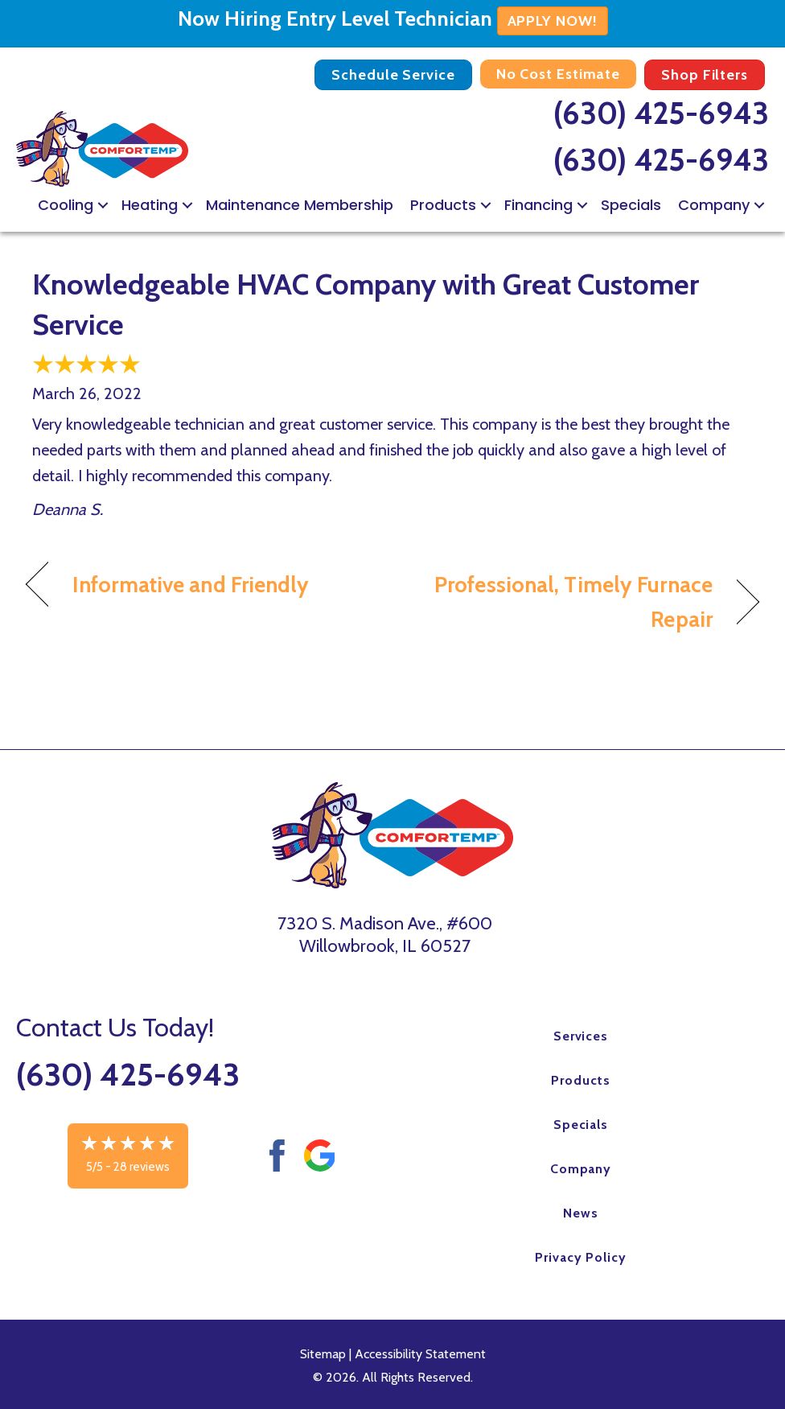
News (580, 1213)
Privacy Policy (581, 1257)
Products (443, 205)
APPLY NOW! (553, 21)
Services (581, 1036)
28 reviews (141, 1167)
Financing (538, 205)
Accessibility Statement (420, 1354)
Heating (149, 205)
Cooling (65, 205)
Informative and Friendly (191, 584)
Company (714, 205)
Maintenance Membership (299, 205)
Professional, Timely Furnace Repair (563, 601)
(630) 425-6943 (661, 113)
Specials (631, 205)
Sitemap (323, 1354)
